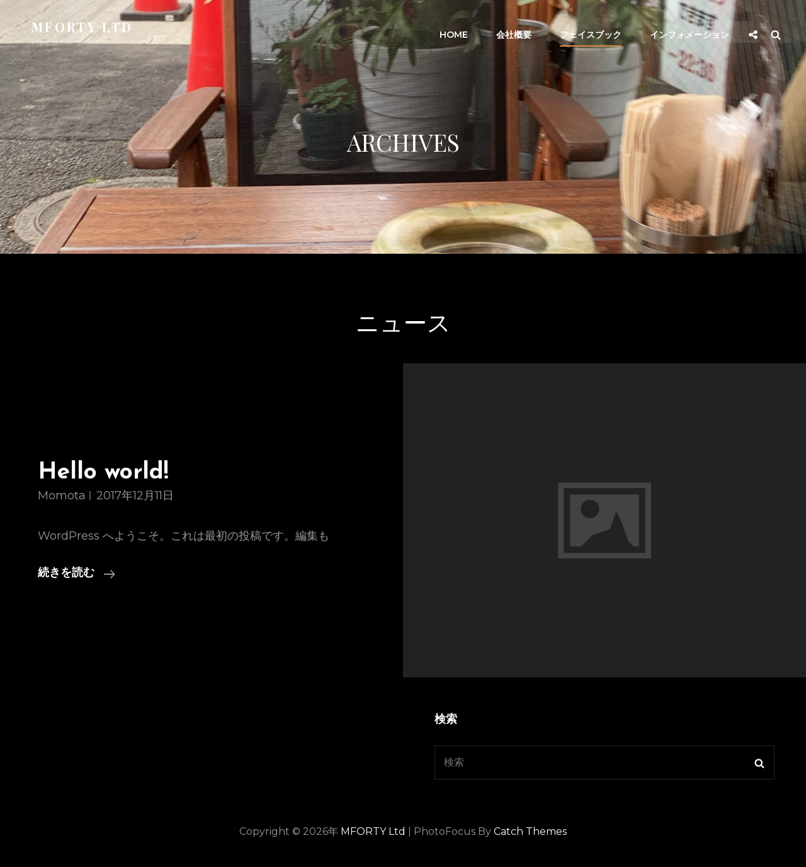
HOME (454, 34)
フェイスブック (591, 34)
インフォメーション (689, 34)
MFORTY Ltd (82, 26)
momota (62, 495)
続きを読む (76, 573)
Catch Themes (530, 831)
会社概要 (513, 34)
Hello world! (103, 472)
